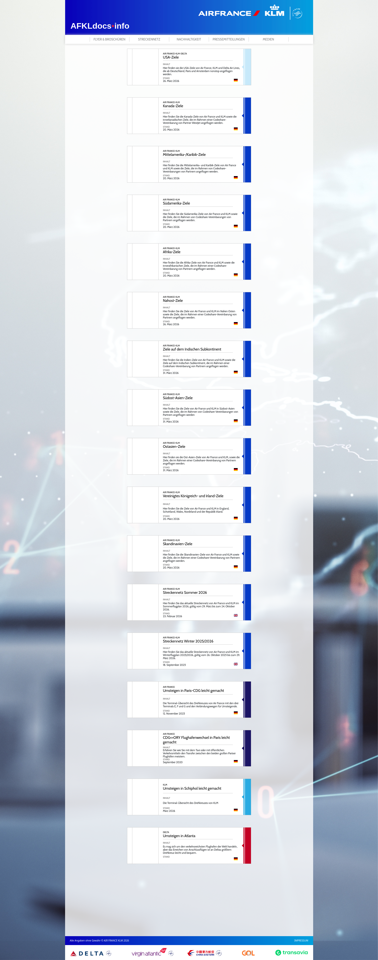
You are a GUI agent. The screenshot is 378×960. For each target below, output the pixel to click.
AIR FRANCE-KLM (171, 102)
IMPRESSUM (301, 940)
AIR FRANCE (169, 687)
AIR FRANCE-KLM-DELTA (175, 53)
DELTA (166, 832)
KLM (165, 784)
